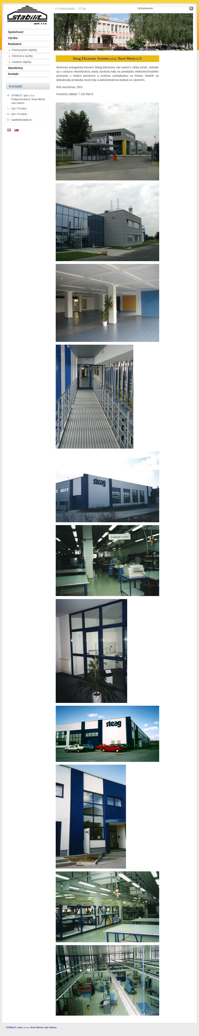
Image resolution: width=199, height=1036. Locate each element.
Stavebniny (15, 68)
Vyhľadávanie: (145, 8)
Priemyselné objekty (23, 50)
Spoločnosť (16, 32)
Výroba (13, 38)
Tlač (84, 8)
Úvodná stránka (66, 8)
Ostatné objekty (20, 62)
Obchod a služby (21, 56)
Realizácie (14, 44)
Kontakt (13, 74)
